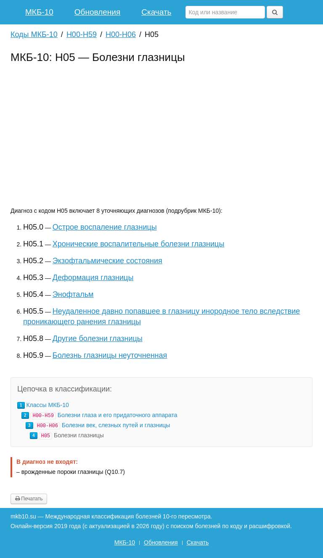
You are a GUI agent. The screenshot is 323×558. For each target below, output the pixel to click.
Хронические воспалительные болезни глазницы (139, 244)
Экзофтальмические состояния (107, 261)
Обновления (97, 12)
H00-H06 (121, 34)
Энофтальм (73, 294)
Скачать (156, 12)
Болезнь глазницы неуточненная (110, 355)
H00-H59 (81, 34)
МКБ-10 (39, 12)
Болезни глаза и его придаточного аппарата (117, 415)
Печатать (28, 499)
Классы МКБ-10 (47, 405)
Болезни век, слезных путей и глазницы (116, 425)
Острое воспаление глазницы (105, 227)
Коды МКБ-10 (34, 34)
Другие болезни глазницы (98, 338)
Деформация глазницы (93, 277)
